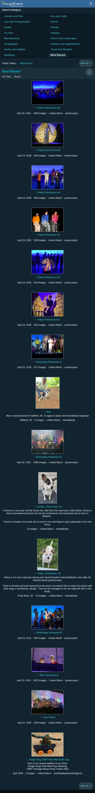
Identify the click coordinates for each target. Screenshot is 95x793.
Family (7, 27)
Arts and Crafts (59, 16)
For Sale (8, 32)
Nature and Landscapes (64, 38)
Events (54, 21)
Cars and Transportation (17, 21)
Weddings (9, 55)
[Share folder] (89, 72)
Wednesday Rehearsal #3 (49, 457)
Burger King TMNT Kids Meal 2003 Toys (49, 759)
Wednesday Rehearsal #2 (49, 632)
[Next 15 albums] (86, 63)
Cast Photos (49, 717)
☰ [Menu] (91, 3)
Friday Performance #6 (48, 108)
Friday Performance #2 (48, 277)
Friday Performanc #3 (49, 235)
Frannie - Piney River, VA (49, 507)
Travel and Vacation (61, 49)
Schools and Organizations (65, 44)
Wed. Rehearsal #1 (49, 675)
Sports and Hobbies (14, 49)
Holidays (55, 32)
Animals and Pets (13, 16)
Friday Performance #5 (48, 150)
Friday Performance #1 (48, 319)
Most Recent (26, 63)
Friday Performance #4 (48, 192)
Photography (11, 44)
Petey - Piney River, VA (49, 573)
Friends (55, 27)
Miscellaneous (11, 38)
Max (49, 412)
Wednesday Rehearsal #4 (49, 362)
